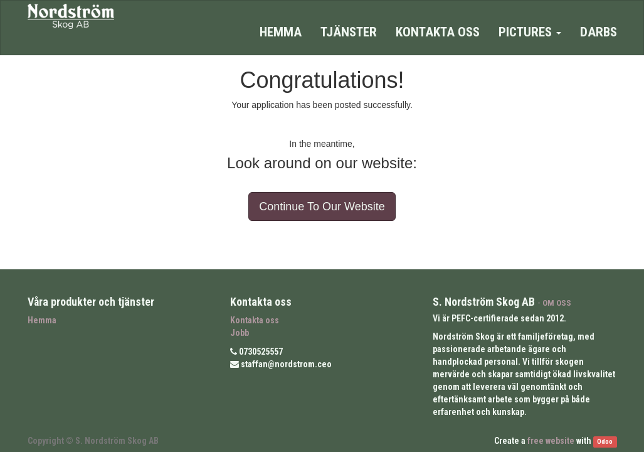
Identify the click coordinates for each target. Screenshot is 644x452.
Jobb (239, 333)
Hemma (42, 320)
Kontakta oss (254, 320)
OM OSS (556, 303)
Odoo (605, 442)
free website (550, 441)
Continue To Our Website (321, 206)
